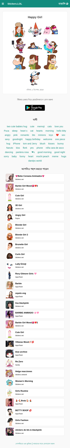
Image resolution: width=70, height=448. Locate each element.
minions (42, 135)
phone (40, 148)
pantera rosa (22, 152)
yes (32, 148)
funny (22, 156)
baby (14, 156)
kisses (51, 143)
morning (49, 131)
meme (55, 156)
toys (51, 135)
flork (25, 148)
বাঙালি (63, 3)
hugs (63, 156)
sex (63, 135)
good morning (45, 152)
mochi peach (42, 156)
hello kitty (61, 131)
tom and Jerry (30, 143)
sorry (6, 156)
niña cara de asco (55, 148)
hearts (39, 131)
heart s (23, 131)
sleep (15, 131)
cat (31, 131)
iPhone (17, 143)
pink (15, 135)
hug (8, 143)
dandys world (35, 160)
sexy (7, 139)
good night (59, 152)
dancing (9, 152)
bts (33, 135)
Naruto (9, 148)
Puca (6, 131)
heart (30, 156)
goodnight (18, 139)
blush (42, 143)
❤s (33, 152)
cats (50, 126)
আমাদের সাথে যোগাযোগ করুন (44, 444)
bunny (61, 143)
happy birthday (33, 139)
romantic (25, 135)
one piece (60, 139)
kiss (18, 148)
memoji (41, 126)
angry (8, 135)
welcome (47, 139)
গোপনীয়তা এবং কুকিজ (23, 444)
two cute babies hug (17, 126)
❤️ (57, 135)
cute (32, 126)
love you (59, 126)
